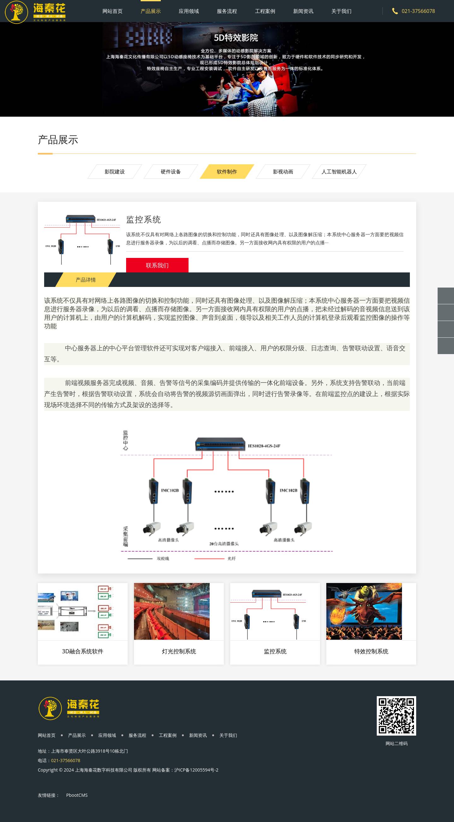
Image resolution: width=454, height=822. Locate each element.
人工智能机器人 (339, 171)
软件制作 (227, 171)
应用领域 (189, 11)
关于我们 (341, 11)
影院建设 (115, 171)
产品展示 (151, 11)
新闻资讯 (303, 11)
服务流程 (227, 11)
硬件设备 (171, 171)
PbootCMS (77, 795)
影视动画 (283, 171)
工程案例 (265, 11)
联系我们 (157, 265)
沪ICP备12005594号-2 (196, 770)
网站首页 (112, 11)
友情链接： (49, 795)
